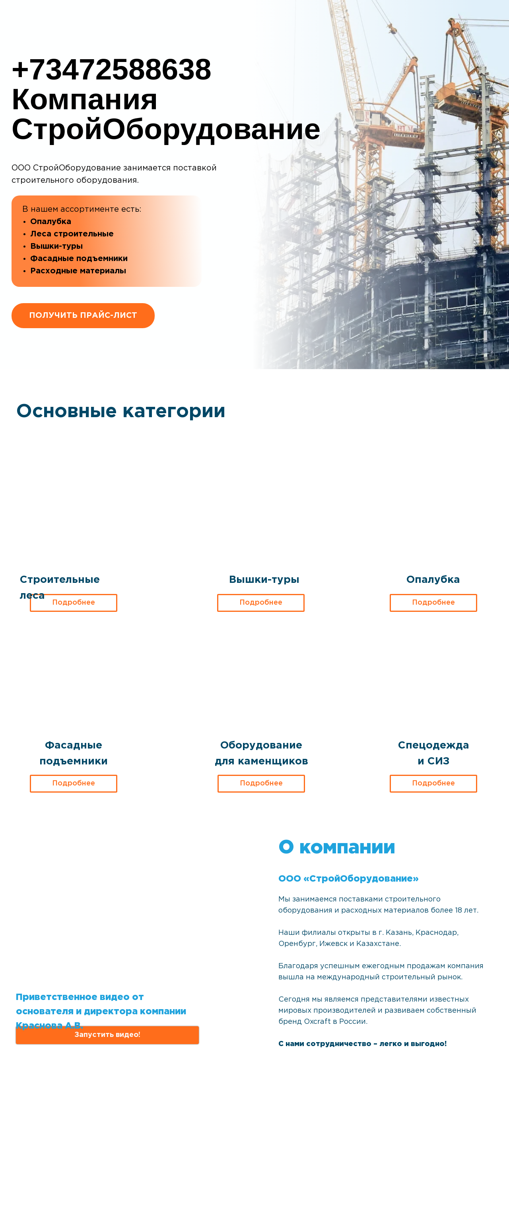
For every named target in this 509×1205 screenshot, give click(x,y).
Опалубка (433, 579)
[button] (107, 1035)
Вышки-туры (264, 579)
